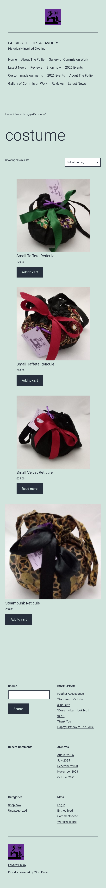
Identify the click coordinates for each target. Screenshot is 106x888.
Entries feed (65, 810)
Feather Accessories (70, 693)
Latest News (17, 67)
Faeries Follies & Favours (33, 43)
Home (12, 59)
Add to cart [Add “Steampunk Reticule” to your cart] (19, 619)
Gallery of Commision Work (68, 59)
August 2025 (65, 755)
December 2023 (67, 766)
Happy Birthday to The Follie (75, 727)
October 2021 (66, 777)
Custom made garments (25, 75)
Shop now (54, 67)
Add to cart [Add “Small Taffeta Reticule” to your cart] (30, 272)
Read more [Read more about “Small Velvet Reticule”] (30, 489)
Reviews (36, 67)
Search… (13, 686)
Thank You (64, 721)
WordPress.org (67, 821)
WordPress (41, 872)
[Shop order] (83, 162)
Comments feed (67, 816)
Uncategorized (17, 810)
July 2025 (63, 760)
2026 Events (74, 67)
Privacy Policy (17, 865)
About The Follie (32, 59)
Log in (61, 805)
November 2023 (67, 771)
